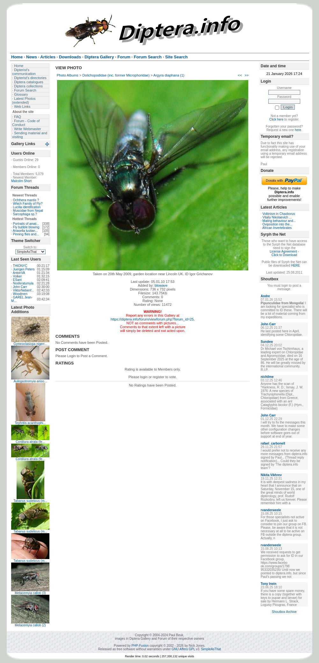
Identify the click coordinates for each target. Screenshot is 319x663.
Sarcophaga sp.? (25, 214)
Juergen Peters (24, 269)
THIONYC (20, 266)
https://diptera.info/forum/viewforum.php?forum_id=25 (152, 319)
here (298, 130)
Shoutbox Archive (284, 612)
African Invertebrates (277, 228)
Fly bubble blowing (26, 227)
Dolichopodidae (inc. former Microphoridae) (115, 75)
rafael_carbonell (273, 443)
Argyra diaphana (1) (168, 75)
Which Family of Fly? (28, 203)
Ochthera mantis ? (26, 200)
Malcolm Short (21, 181)
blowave (161, 285)
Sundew (267, 341)
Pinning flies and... (26, 234)
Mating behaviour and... (279, 221)
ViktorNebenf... (23, 290)
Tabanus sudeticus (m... (30, 501)
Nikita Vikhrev (271, 475)
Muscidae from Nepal (28, 210)
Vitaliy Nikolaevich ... (277, 217)
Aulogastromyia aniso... (30, 381)
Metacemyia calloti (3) (30, 593)
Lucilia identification (27, 207)
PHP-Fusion (140, 645)
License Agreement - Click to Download (284, 253)
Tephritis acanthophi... (30, 423)
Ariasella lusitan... (25, 230)
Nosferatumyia (23, 283)
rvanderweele (271, 510)
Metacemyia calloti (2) (30, 625)
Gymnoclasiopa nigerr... (30, 344)
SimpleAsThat (211, 649)
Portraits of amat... (26, 223)
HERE (295, 265)
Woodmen (20, 294)
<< (240, 75)
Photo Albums (67, 75)
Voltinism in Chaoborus (279, 214)
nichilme (267, 377)
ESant (17, 280)
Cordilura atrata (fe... (30, 442)
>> (246, 75)
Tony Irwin (268, 584)
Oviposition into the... (277, 224)
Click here (276, 119)
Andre (265, 296)
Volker (17, 276)
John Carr (20, 287)
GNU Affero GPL (183, 649)
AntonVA (19, 273)
